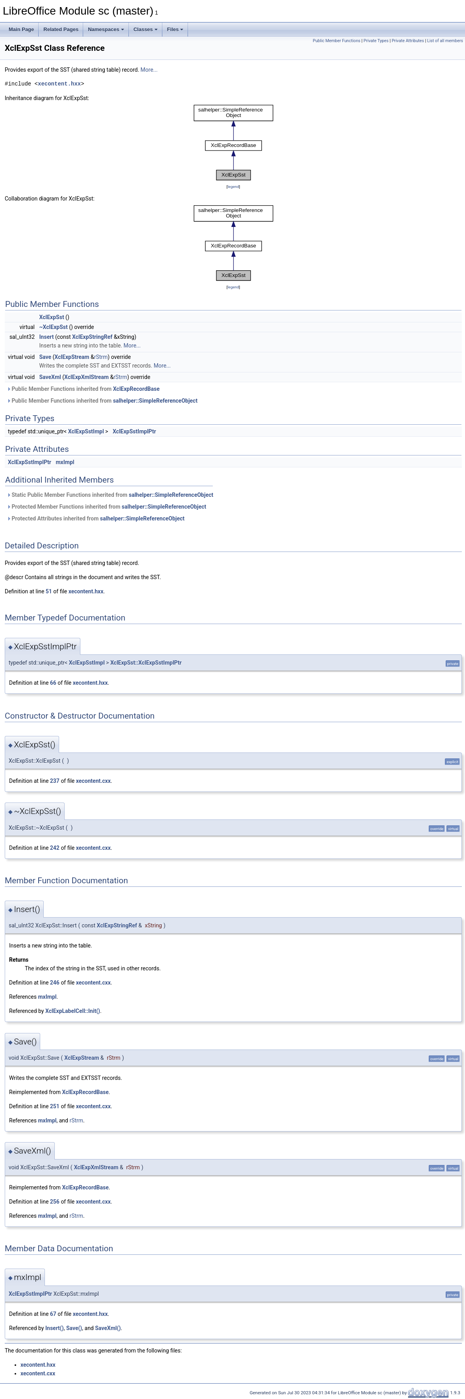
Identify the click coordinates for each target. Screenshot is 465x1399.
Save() (74, 1328)
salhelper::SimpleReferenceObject (155, 401)
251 (55, 1106)
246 (55, 982)
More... (149, 70)
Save (45, 357)
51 (49, 591)
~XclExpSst (53, 327)
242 (55, 848)
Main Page (21, 29)
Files (175, 29)
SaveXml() (108, 1328)
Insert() (54, 1328)
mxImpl (65, 462)
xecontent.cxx (93, 781)
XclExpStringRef (92, 337)
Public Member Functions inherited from (83, 389)
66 (53, 683)
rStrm (101, 357)
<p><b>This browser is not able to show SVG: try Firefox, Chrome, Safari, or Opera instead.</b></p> (233, 142)
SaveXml (50, 377)
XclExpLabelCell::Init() (72, 1011)
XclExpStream (71, 357)
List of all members (445, 40)
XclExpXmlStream (86, 377)
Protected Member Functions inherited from (106, 506)
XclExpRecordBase (136, 389)
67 (53, 1314)
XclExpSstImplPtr (134, 431)
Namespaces (106, 29)
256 (55, 1201)
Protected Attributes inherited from (95, 518)
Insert (46, 337)
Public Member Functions (337, 40)
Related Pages (60, 29)
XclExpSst (51, 317)
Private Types (376, 40)
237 (55, 781)
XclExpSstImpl (86, 431)
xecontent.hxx (59, 83)
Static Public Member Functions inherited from (110, 495)
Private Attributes (408, 40)
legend (233, 186)
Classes (146, 29)
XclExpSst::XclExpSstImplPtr (146, 663)
